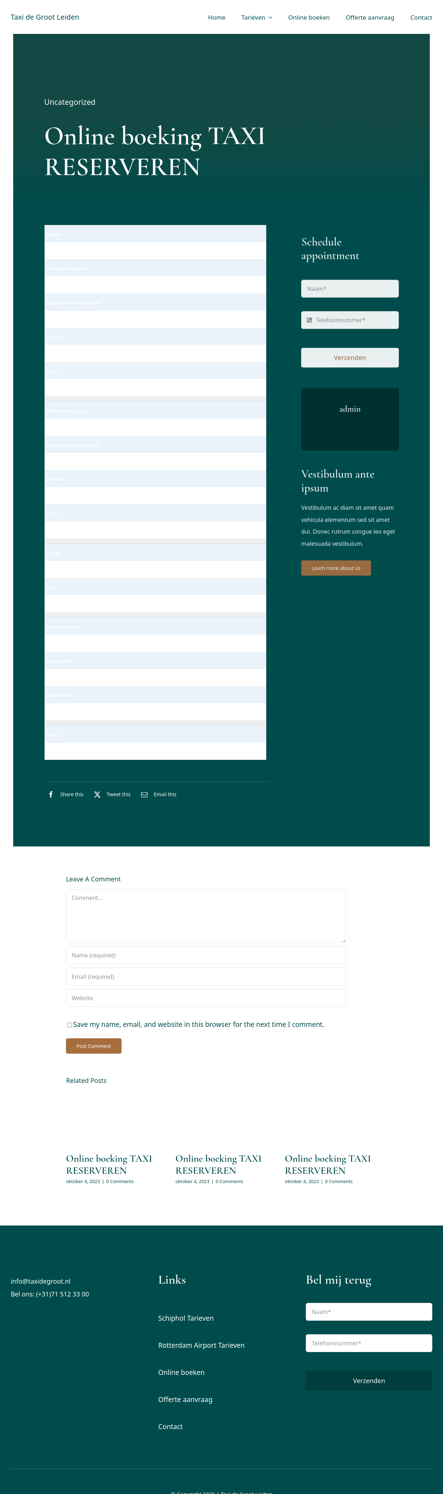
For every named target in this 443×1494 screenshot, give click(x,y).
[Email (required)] (206, 977)
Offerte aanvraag (185, 1399)
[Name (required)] (206, 955)
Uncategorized (70, 103)
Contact (170, 1426)
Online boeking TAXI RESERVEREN (109, 1164)
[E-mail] (157, 794)
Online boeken (181, 1372)
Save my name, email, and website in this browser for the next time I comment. (198, 1024)
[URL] (206, 998)
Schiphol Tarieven (186, 1318)
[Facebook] (63, 794)
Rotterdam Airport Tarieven (201, 1345)
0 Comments (120, 1181)
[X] (110, 794)
